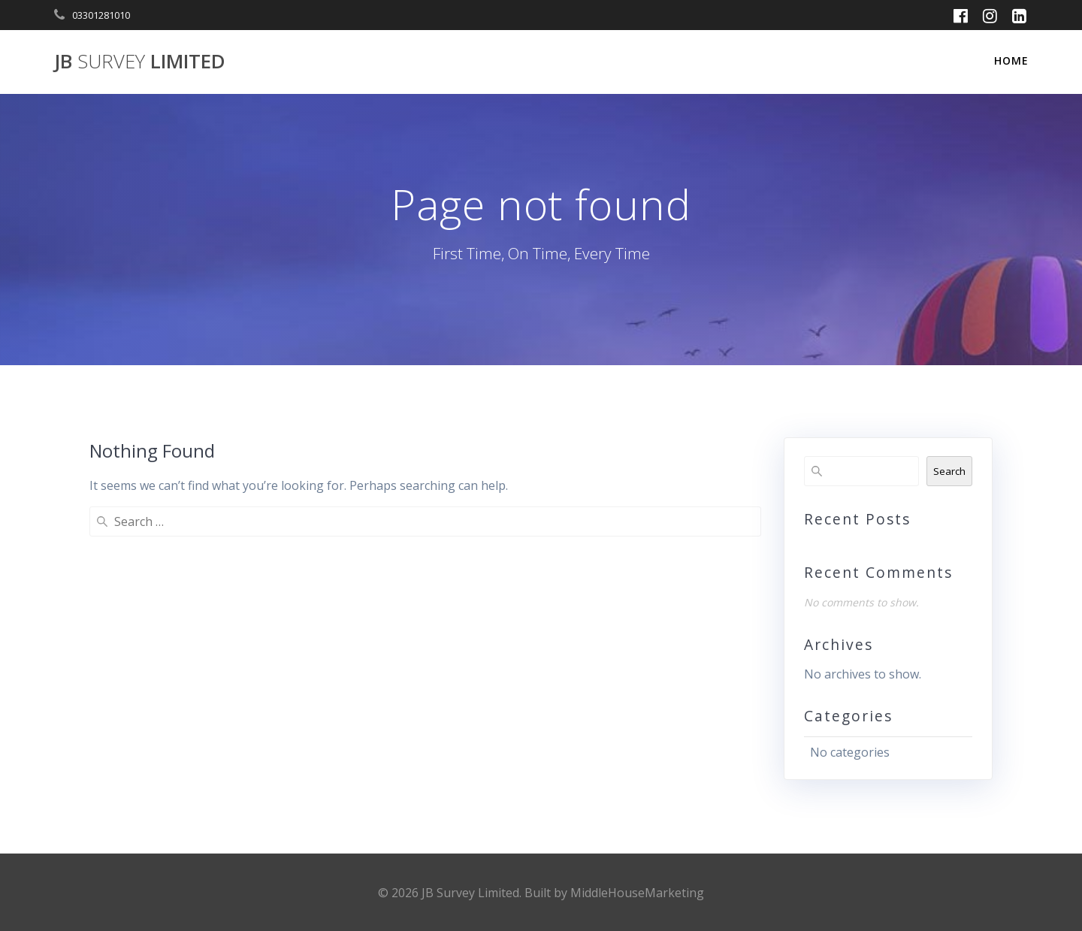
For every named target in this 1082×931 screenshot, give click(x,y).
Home (1011, 60)
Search (949, 471)
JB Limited (139, 61)
